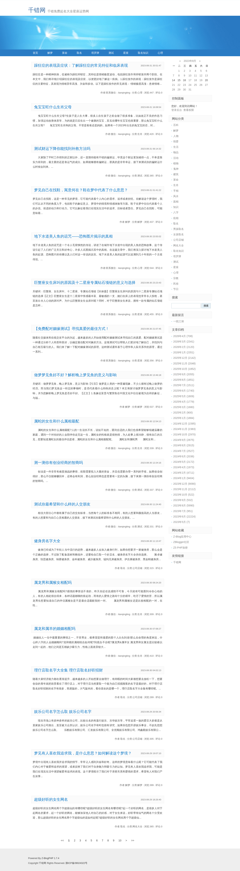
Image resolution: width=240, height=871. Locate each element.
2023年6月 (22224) (184, 516)
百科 (175, 124)
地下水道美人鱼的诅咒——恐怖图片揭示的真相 (73, 236)
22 (179, 84)
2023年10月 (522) (183, 494)
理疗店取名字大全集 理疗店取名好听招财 (68, 670)
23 (184, 84)
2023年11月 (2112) (184, 489)
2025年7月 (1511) (183, 385)
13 (206, 75)
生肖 (175, 185)
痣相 (175, 218)
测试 (111, 52)
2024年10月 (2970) (184, 434)
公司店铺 (178, 239)
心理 (160, 52)
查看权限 (188, 109)
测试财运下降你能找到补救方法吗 (62, 149)
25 (195, 84)
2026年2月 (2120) (183, 346)
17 (189, 80)
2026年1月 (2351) (183, 352)
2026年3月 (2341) (183, 341)
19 (201, 80)
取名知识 (143, 52)
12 (201, 75)
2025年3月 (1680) (183, 407)
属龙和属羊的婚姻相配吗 (54, 629)
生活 (175, 146)
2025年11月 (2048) (184, 363)
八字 (175, 212)
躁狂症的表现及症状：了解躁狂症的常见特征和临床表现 (81, 65)
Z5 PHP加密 (180, 547)
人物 (175, 136)
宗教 (175, 278)
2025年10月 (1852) (184, 368)
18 (195, 80)
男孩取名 (178, 228)
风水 (175, 196)
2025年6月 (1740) (183, 390)
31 (189, 89)
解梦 (50, 52)
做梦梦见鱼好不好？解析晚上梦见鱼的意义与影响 (75, 375)
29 (179, 89)
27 (206, 84)
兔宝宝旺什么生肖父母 (53, 107)
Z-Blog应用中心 (182, 536)
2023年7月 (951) (183, 511)
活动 (175, 157)
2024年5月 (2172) (183, 461)
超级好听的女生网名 (51, 799)
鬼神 (175, 168)
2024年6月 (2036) (183, 456)
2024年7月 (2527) (183, 450)
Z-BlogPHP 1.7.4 (50, 858)
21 (173, 84)
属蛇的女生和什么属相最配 (56, 421)
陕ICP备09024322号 (76, 863)
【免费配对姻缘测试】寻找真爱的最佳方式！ (71, 329)
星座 (125, 52)
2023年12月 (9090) (184, 483)
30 (184, 89)
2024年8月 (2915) (183, 445)
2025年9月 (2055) (183, 374)
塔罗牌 (95, 52)
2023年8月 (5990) (183, 505)
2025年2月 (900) (183, 412)
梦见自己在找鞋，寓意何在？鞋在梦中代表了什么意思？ (81, 190)
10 (189, 75)
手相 (175, 190)
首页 (35, 52)
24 (189, 84)
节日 (175, 289)
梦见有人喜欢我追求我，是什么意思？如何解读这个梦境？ (83, 753)
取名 (79, 52)
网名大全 (178, 245)
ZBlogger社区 (181, 542)
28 (173, 89)
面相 (175, 201)
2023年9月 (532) (183, 500)
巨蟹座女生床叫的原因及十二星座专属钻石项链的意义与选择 (84, 282)
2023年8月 (190, 60)
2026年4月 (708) (183, 336)
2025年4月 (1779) (183, 401)
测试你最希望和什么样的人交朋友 (62, 504)
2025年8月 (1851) (183, 379)
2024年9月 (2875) (183, 439)
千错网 (37, 10)
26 (201, 84)
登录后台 (176, 109)
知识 (175, 207)
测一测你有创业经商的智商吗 (58, 463)
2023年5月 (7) (181, 521)
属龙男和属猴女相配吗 (53, 582)
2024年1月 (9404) (183, 478)
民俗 (175, 283)
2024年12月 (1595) (184, 423)
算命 (64, 52)
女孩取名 (178, 234)
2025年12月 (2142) (184, 357)
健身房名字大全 (47, 541)
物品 (175, 152)
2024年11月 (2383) (184, 429)
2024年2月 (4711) (183, 472)
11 (195, 75)
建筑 (175, 174)
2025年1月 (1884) (183, 417)
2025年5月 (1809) (183, 396)
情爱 (175, 141)
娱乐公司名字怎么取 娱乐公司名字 (62, 712)
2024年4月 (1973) (183, 467)
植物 (175, 163)
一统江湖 (178, 321)
